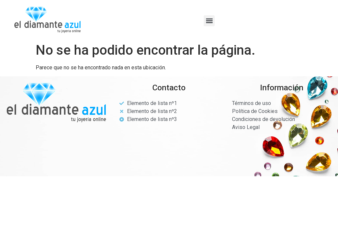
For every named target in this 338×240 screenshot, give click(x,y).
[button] (209, 20)
